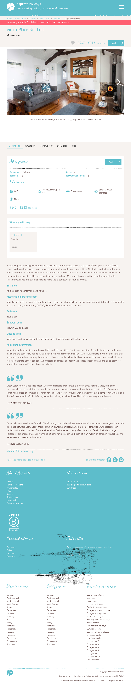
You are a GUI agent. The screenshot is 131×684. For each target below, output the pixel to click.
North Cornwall (13, 601)
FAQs (9, 491)
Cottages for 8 (93, 650)
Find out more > (60, 22)
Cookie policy (12, 500)
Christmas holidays (94, 635)
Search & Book (20, 19)
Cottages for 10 (93, 654)
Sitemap (10, 482)
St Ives (9, 607)
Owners (10, 494)
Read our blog (12, 497)
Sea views (91, 598)
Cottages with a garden (96, 613)
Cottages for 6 (93, 647)
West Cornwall (45, 19)
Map (74, 146)
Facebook (109, 459)
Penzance (11, 626)
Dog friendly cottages (95, 595)
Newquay (10, 617)
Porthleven (11, 638)
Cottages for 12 (93, 657)
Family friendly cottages (97, 607)
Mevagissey (11, 635)
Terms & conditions (15, 485)
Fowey (9, 623)
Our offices (71, 488)
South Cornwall (13, 604)
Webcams (11, 557)
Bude (9, 620)
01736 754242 (73, 482)
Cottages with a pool (95, 604)
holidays (29, 4)
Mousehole (57, 19)
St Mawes (11, 644)
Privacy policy (12, 488)
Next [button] (118, 82)
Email (121, 459)
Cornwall (33, 19)
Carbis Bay (11, 610)
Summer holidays (94, 629)
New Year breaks (94, 638)
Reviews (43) (46, 146)
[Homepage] (11, 7)
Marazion (10, 632)
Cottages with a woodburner (98, 610)
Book (114, 43)
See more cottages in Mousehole (28, 460)
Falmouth (10, 613)
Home (9, 19)
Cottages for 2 (93, 641)
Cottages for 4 (93, 644)
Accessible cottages (95, 617)
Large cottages (93, 660)
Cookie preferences (15, 503)
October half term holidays (98, 632)
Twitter (115, 459)
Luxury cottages (93, 601)
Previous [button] (12, 82)
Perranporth (12, 641)
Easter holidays (93, 623)
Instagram (11, 553)
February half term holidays (98, 620)
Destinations (17, 587)
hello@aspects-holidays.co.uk (79, 485)
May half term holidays (96, 626)
